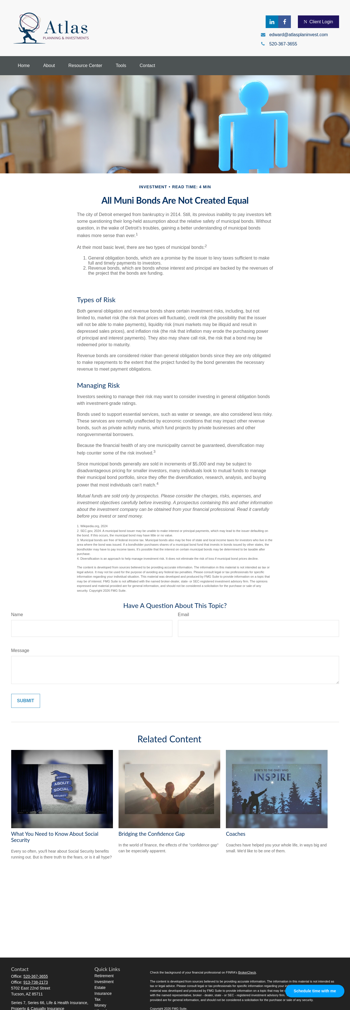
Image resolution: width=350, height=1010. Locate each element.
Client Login (318, 21)
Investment (103, 981)
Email (183, 614)
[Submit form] (25, 701)
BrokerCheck (247, 972)
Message (20, 650)
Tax (97, 999)
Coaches (235, 834)
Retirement (103, 976)
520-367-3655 (36, 976)
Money (100, 1005)
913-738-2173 (36, 982)
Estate (100, 987)
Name (17, 614)
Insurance (103, 993)
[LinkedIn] (272, 21)
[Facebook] (284, 21)
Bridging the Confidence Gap (152, 834)
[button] (24, 66)
